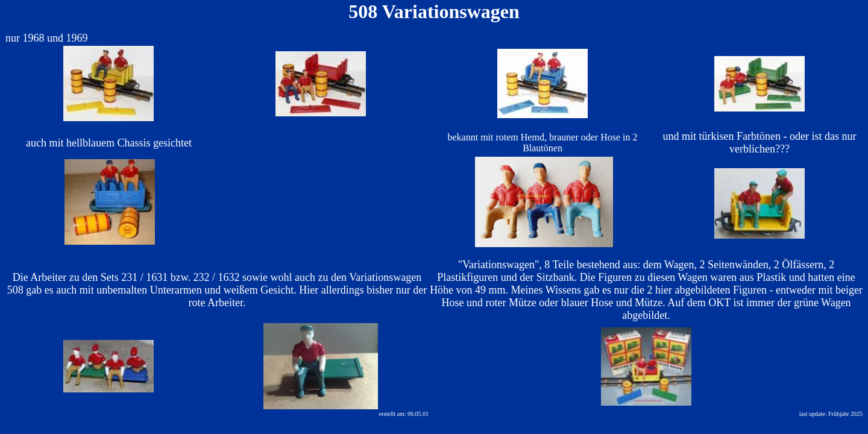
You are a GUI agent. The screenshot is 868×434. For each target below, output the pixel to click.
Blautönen (542, 148)
